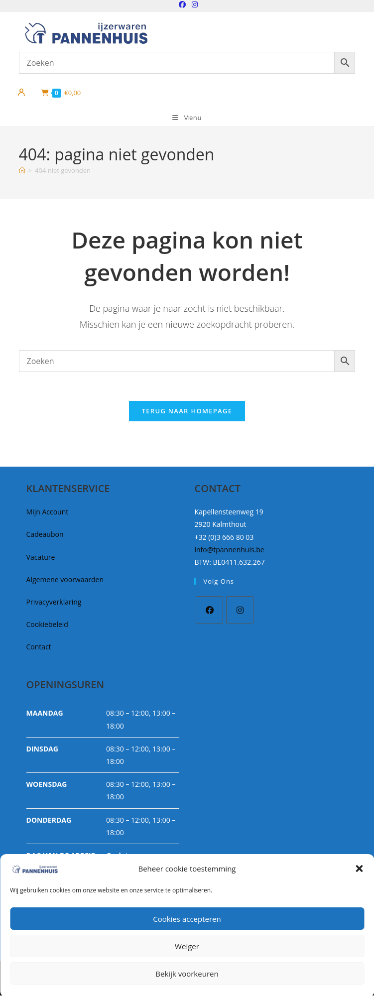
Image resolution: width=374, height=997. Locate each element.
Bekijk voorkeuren (186, 974)
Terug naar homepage (187, 412)
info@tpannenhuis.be (229, 550)
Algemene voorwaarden (65, 580)
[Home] (22, 170)
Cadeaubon (45, 535)
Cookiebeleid (47, 625)
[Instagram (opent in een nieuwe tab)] (193, 4)
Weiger (187, 946)
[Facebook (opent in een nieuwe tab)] (182, 4)
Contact (38, 648)
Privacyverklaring (54, 603)
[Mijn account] (21, 93)
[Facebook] (209, 611)
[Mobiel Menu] (187, 118)
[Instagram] (239, 611)
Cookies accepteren (187, 919)
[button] (359, 868)
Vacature (40, 558)
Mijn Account (47, 513)
